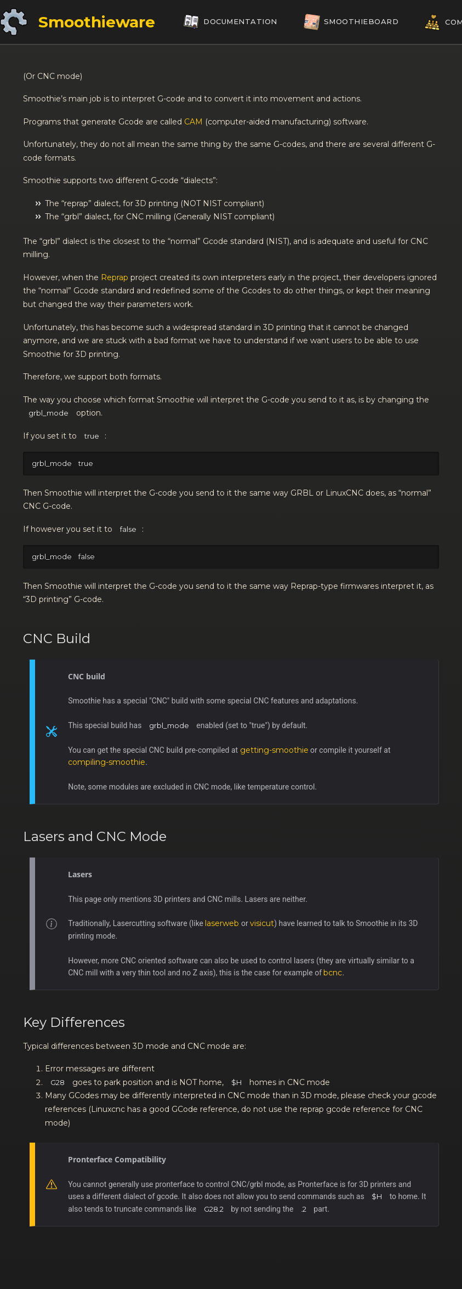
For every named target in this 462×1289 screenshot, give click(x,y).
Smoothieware (96, 22)
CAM (193, 122)
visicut (262, 923)
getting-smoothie (274, 750)
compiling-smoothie (106, 762)
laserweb (222, 923)
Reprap (114, 277)
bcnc (332, 973)
